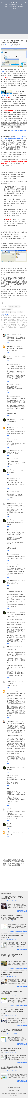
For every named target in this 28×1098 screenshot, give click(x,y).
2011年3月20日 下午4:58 (18, 721)
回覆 (8, 343)
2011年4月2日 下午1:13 (14, 775)
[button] (26, 41)
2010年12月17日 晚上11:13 (15, 439)
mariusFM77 (17, 1090)
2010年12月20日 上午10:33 (19, 580)
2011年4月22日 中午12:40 (19, 824)
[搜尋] (26, 3)
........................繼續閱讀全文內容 (17, 911)
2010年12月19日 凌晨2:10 (15, 554)
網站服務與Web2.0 (7, 309)
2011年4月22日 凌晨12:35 (15, 788)
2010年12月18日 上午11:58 (19, 470)
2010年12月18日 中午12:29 (15, 478)
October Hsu (10, 356)
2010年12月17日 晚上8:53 (16, 334)
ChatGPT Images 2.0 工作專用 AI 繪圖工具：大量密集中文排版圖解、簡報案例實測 (12, 1011)
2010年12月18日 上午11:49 (15, 458)
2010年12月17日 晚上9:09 (15, 384)
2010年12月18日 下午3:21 (16, 503)
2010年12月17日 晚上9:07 (15, 364)
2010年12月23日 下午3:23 (15, 588)
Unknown (9, 832)
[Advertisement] (14, 24)
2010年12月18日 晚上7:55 (19, 520)
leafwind (9, 346)
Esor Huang (10, 419)
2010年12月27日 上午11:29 (17, 681)
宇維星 (9, 503)
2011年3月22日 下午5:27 (19, 767)
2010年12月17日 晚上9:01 (17, 346)
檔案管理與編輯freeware (9, 312)
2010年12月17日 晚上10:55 (17, 427)
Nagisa (9, 427)
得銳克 (9, 334)
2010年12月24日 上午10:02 (16, 646)
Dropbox (3, 71)
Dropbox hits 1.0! (7, 95)
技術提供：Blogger (14, 1087)
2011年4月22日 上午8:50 (16, 809)
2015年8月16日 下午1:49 (18, 832)
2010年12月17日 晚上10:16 (19, 419)
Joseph (9, 681)
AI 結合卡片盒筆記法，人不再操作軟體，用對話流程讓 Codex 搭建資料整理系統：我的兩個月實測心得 (12, 917)
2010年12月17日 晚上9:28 (15, 396)
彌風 (8, 364)
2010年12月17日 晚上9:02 (20, 356)
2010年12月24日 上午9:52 (19, 612)
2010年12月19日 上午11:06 (15, 564)
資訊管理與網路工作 (14, 306)
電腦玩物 (14, 2)
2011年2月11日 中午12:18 (15, 691)
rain (8, 691)
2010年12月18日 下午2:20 (15, 491)
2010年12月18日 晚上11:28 (15, 530)
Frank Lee (10, 721)
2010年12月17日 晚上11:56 (19, 450)
